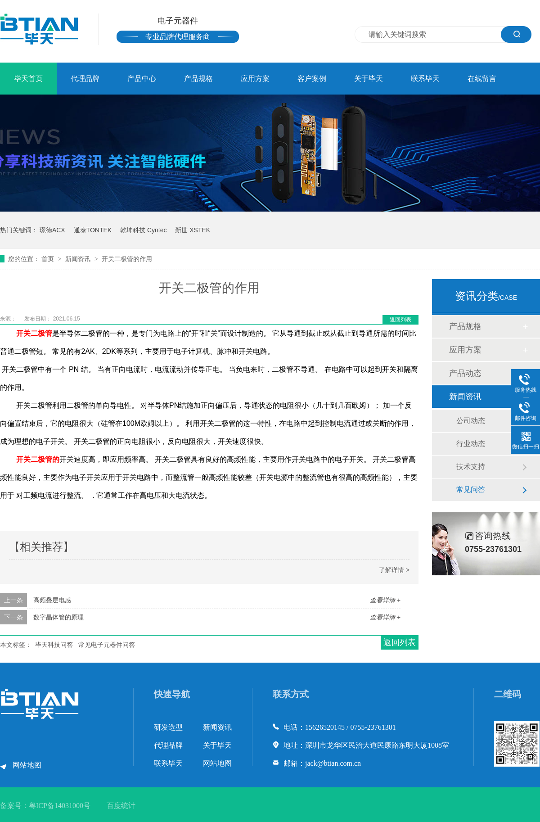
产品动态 (465, 373)
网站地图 (27, 765)
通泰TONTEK (93, 230)
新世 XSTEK (192, 230)
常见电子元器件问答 (106, 644)
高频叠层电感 (52, 600)
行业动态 (470, 443)
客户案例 (311, 78)
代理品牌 (85, 78)
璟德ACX (52, 230)
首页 (48, 258)
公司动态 (470, 421)
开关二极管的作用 (127, 258)
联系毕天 (425, 78)
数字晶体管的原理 (58, 617)
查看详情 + (385, 600)
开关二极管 (34, 333)
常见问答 (470, 489)
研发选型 (168, 727)
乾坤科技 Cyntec (143, 230)
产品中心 (141, 78)
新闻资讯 (78, 258)
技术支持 (470, 466)
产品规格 (198, 78)
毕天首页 (28, 78)
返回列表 (400, 319)
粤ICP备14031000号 (59, 805)
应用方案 (255, 78)
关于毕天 (368, 78)
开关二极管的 (35, 459)
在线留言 (482, 78)
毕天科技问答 (54, 644)
